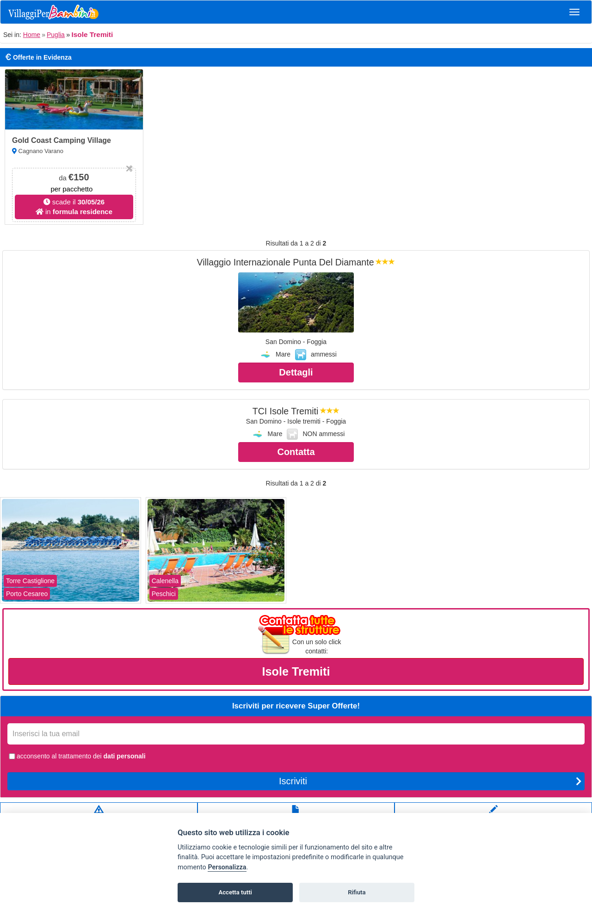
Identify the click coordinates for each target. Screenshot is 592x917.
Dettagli (296, 372)
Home (31, 34)
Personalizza (227, 867)
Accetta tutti (235, 892)
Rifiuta (356, 892)
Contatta (295, 452)
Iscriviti (430, 781)
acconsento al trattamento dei (76, 756)
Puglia (56, 34)
